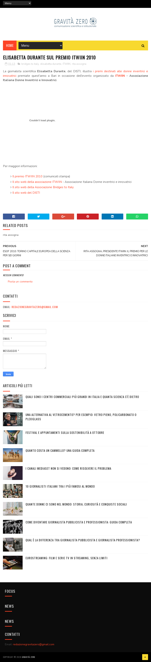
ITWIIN (66, 64)
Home (9, 45)
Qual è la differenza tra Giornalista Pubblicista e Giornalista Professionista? (83, 540)
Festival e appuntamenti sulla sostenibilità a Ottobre (65, 432)
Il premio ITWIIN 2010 (27, 176)
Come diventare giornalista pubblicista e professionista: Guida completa (79, 522)
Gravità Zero (28, 657)
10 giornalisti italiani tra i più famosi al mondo (60, 486)
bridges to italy (30, 64)
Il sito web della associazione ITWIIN (37, 182)
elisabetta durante (50, 64)
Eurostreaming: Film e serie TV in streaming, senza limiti (67, 558)
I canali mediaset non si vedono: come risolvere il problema (68, 468)
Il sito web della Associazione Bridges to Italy (43, 187)
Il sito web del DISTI (26, 193)
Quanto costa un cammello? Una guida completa (60, 450)
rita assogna (79, 64)
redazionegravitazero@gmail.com (35, 307)
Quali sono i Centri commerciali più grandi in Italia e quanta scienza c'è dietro (82, 396)
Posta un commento (20, 281)
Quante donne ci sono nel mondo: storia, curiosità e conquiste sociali (76, 504)
